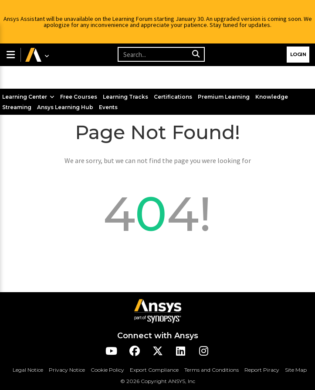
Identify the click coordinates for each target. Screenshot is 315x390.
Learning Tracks (125, 96)
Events (108, 107)
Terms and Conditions (211, 370)
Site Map (296, 370)
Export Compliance (154, 370)
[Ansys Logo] (158, 310)
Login (298, 54)
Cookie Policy (107, 370)
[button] (10, 55)
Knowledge (271, 96)
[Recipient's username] (161, 54)
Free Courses (78, 96)
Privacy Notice (67, 370)
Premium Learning (224, 96)
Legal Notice (28, 370)
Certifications (173, 96)
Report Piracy (261, 370)
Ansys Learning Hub (65, 107)
